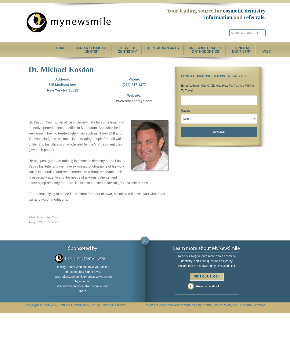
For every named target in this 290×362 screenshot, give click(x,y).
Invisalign (53, 222)
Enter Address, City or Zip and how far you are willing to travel (217, 88)
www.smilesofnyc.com (134, 101)
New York (52, 217)
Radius (185, 110)
